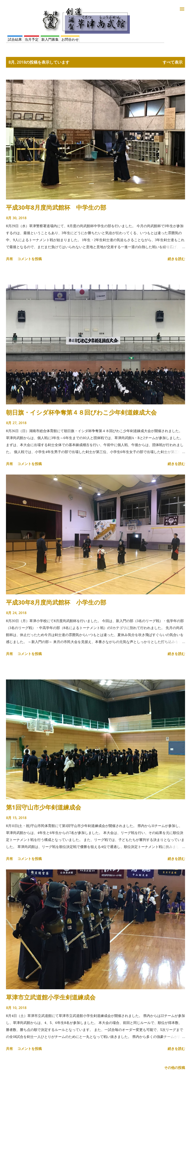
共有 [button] (9, 258)
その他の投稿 (174, 1067)
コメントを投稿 (29, 258)
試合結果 (15, 39)
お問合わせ (70, 39)
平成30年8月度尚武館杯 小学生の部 (56, 602)
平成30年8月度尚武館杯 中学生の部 (56, 207)
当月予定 (32, 39)
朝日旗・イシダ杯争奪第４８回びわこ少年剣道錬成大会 (81, 412)
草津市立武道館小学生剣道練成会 (51, 997)
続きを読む (176, 258)
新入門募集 (50, 39)
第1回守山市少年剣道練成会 (43, 807)
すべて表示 (173, 62)
